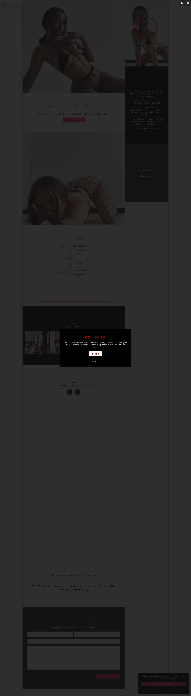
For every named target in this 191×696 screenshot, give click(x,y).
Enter (95, 353)
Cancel (95, 361)
